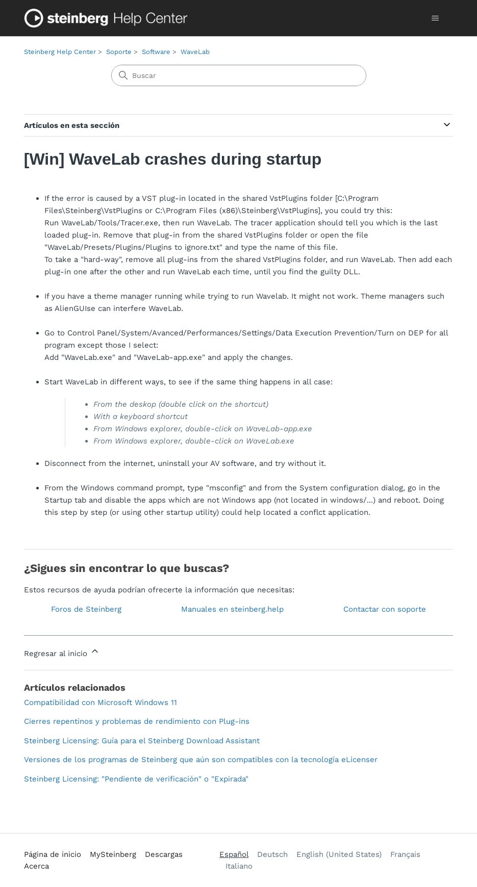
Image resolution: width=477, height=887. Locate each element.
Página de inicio (52, 854)
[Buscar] (239, 75)
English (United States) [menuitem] (339, 854)
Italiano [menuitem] (239, 866)
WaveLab (195, 52)
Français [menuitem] (405, 854)
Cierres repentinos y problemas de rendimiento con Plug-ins (136, 721)
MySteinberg (113, 854)
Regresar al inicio (62, 652)
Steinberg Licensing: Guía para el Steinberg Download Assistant (142, 740)
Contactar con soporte (384, 609)
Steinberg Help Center (60, 52)
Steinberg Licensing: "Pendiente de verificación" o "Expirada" (136, 779)
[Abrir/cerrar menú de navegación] (435, 18)
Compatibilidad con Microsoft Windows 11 (100, 702)
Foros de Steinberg (86, 609)
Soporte (119, 52)
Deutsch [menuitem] (272, 854)
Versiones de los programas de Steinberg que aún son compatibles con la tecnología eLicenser (201, 759)
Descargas (164, 854)
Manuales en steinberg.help (232, 609)
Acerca (36, 866)
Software (156, 52)
